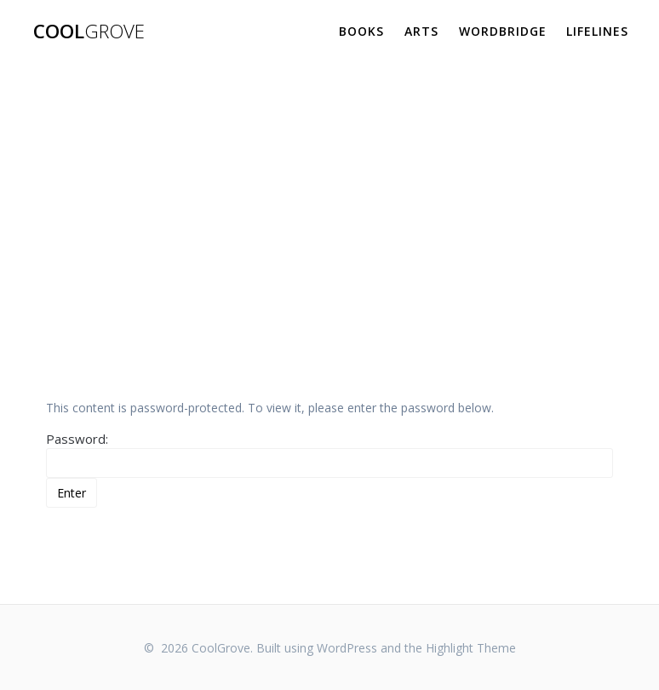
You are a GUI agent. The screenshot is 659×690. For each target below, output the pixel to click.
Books (361, 31)
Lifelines (597, 31)
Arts (421, 31)
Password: (330, 454)
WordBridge (503, 31)
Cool (89, 31)
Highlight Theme (471, 648)
